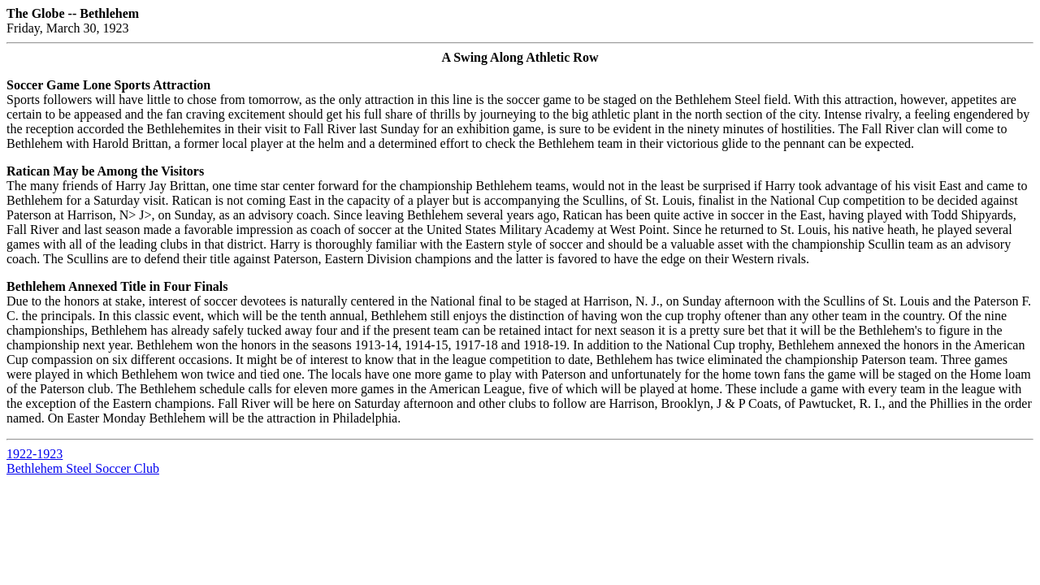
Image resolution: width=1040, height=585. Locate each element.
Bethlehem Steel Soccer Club (82, 468)
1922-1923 (34, 454)
